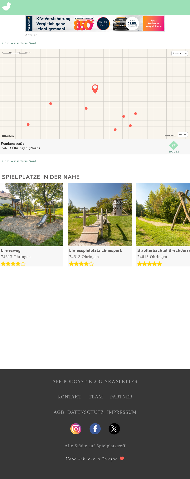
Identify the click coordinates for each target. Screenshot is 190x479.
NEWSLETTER (121, 381)
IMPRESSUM (121, 412)
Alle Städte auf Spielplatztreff (95, 445)
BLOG (95, 381)
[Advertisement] (95, 316)
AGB (59, 412)
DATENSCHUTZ (85, 412)
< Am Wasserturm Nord (19, 43)
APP (57, 381)
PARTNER (121, 396)
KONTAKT (69, 396)
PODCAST (75, 381)
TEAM (96, 396)
